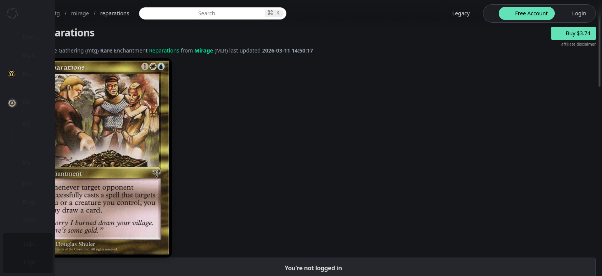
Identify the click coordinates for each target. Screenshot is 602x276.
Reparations (239, 50)
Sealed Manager (52, 223)
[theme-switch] (489, 13)
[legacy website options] (456, 13)
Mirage (279, 50)
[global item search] (269, 13)
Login (32, 262)
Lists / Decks (47, 205)
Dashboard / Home (49, 37)
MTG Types (46, 147)
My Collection (42, 55)
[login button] (574, 13)
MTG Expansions (53, 92)
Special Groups (50, 129)
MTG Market (47, 110)
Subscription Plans (48, 243)
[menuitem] (50, 37)
